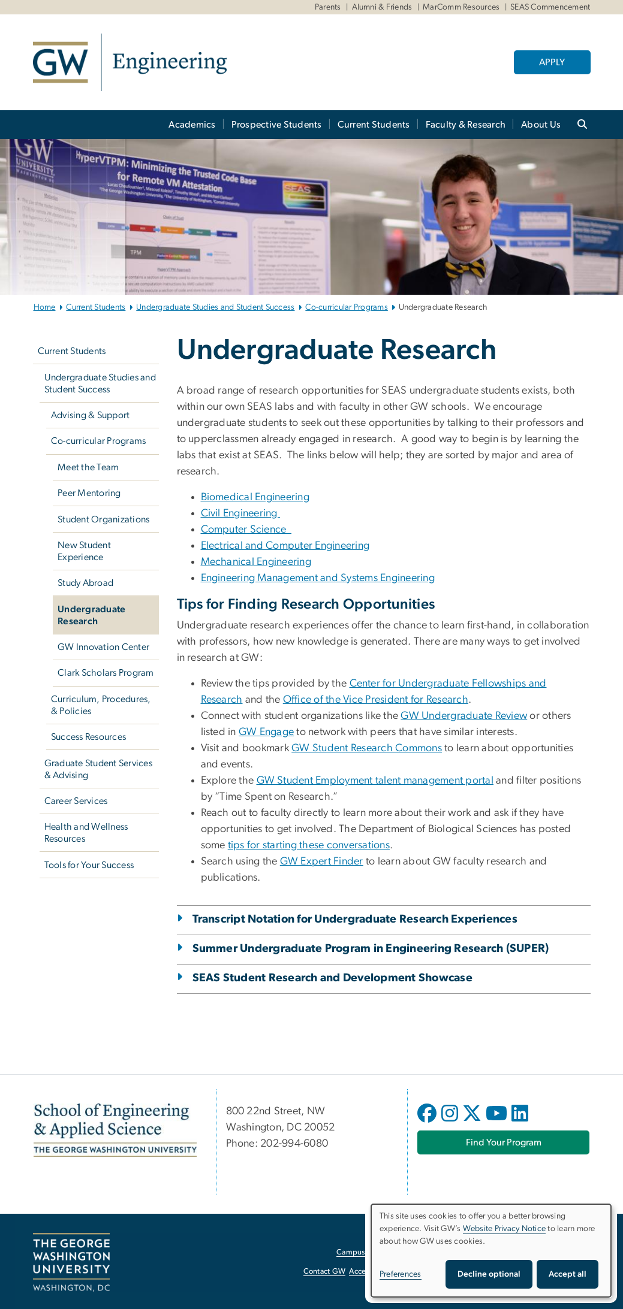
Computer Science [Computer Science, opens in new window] (246, 529)
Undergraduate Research (91, 615)
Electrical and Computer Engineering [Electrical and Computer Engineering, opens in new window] (285, 545)
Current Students (374, 124)
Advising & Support (90, 415)
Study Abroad (85, 583)
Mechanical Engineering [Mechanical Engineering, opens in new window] (256, 562)
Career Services (76, 801)
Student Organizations (103, 519)
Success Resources (88, 737)
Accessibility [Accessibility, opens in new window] (370, 1271)
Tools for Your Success (89, 865)
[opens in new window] (428, 1122)
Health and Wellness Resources (86, 833)
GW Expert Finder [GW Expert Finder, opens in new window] (321, 861)
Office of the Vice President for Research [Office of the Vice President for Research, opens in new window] (375, 699)
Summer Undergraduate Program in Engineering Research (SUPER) (370, 948)
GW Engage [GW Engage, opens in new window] (266, 732)
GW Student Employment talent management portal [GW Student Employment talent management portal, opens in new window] (375, 780)
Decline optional (489, 1274)
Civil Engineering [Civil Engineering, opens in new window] (241, 513)
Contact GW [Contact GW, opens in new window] (324, 1271)
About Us (541, 124)
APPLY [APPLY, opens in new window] (552, 62)
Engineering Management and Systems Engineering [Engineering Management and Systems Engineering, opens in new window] (318, 578)
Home (45, 307)
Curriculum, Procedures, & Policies (101, 705)
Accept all (567, 1274)
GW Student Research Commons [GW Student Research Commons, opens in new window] (366, 748)
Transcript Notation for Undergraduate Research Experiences (354, 919)
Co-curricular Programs (346, 307)
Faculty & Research (466, 124)
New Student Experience (84, 551)
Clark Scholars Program (106, 673)
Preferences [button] (401, 1274)
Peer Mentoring (89, 493)
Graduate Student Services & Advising (98, 769)
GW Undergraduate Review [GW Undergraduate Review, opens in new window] (464, 716)
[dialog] (491, 1250)
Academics (191, 124)
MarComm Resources (461, 7)
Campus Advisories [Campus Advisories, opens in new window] (369, 1252)
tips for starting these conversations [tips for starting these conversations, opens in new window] (309, 845)
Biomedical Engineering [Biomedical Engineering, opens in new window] (255, 497)
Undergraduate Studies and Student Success (215, 307)
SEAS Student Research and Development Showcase (332, 978)
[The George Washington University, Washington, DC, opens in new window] (71, 1262)
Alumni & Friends (382, 7)
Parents (328, 7)
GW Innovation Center (103, 647)
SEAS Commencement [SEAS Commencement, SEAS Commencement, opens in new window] (550, 7)
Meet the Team (88, 467)
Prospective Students (276, 124)
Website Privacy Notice (504, 1229)
